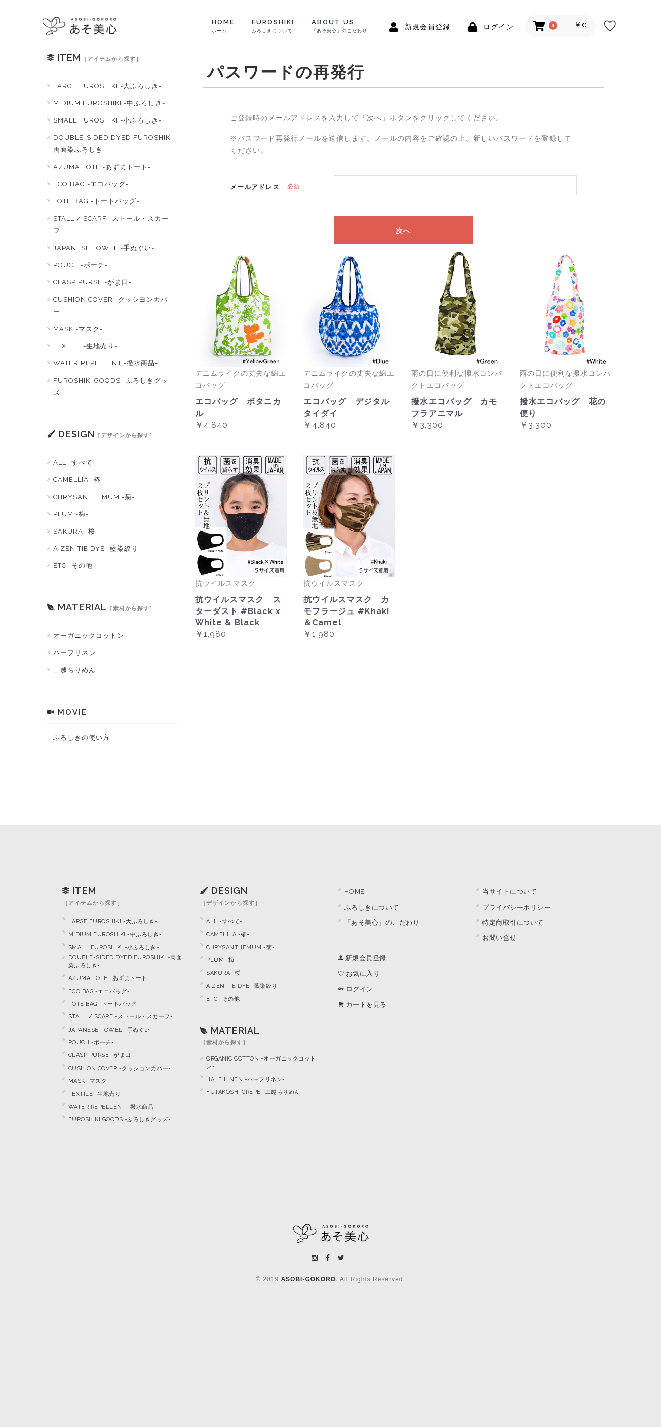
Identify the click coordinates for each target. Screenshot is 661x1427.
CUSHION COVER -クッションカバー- (119, 1068)
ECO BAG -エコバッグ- (91, 184)
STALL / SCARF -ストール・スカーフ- (111, 224)
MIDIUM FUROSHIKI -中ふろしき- (109, 103)
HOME (223, 25)
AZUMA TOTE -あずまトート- (102, 167)
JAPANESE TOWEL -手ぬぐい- (103, 248)
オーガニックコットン (88, 635)
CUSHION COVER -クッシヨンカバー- (110, 305)
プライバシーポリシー (516, 907)
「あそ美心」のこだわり (382, 922)
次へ (403, 231)
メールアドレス (255, 187)
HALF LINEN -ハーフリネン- (245, 1079)
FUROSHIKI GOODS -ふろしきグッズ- (110, 386)
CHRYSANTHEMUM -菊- (94, 497)
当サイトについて (509, 891)
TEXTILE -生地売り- (85, 346)
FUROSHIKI (273, 25)
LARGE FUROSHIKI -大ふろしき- (107, 86)
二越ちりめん (74, 670)
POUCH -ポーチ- (80, 265)
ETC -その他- (74, 565)
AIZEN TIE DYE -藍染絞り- (97, 548)
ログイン (355, 989)
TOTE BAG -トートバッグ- (96, 201)
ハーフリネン (74, 653)
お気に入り (359, 973)
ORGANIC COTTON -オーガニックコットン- (261, 1062)
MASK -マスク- (78, 329)
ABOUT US (339, 25)
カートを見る (362, 1004)
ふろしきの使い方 (81, 737)
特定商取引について (513, 922)
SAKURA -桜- (75, 531)
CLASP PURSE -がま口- (92, 282)
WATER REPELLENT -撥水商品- (105, 363)
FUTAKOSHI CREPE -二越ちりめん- (254, 1092)
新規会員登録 (362, 958)
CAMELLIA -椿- (78, 479)
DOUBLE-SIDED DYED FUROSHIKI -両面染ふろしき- (115, 143)
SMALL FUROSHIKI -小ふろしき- (107, 120)
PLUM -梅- (71, 514)
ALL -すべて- (74, 462)
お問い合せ (499, 938)
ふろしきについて (371, 907)
